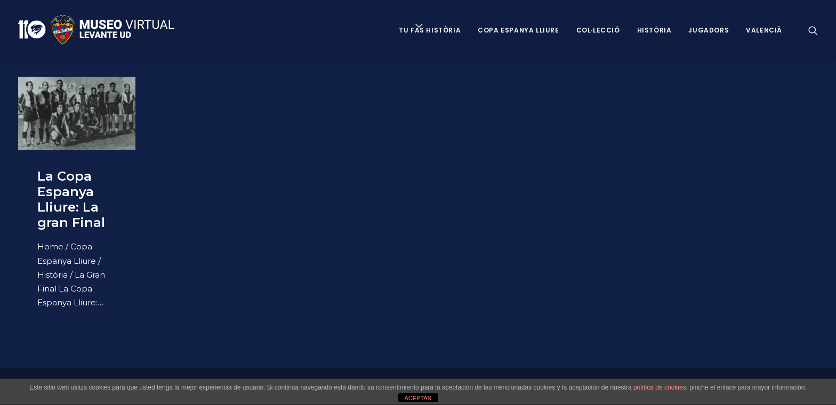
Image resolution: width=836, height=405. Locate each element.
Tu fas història (430, 30)
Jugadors (708, 30)
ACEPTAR (417, 398)
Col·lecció (598, 30)
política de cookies (659, 387)
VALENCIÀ (764, 30)
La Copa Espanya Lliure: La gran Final (71, 199)
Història (654, 30)
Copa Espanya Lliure (518, 30)
